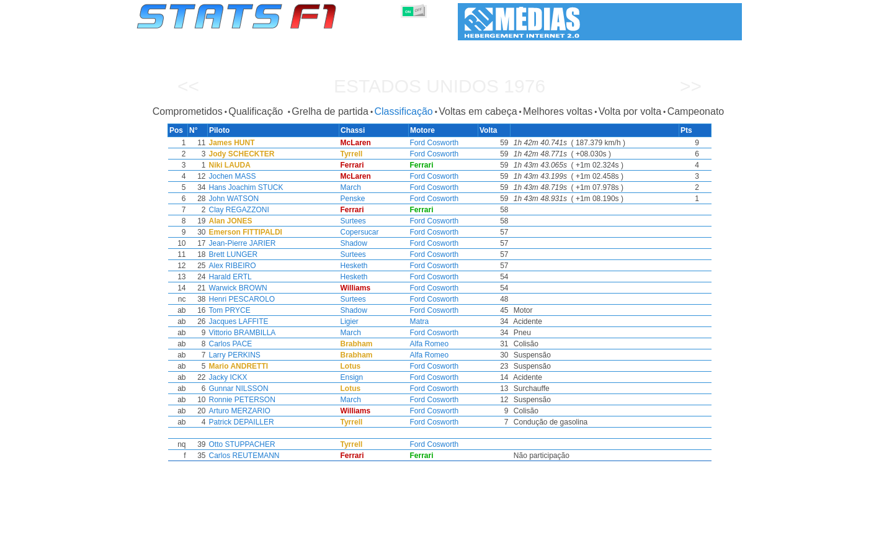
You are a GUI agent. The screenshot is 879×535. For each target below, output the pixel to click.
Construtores (398, 523)
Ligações (640, 523)
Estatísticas (178, 523)
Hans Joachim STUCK (244, 187)
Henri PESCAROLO (240, 299)
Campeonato (696, 111)
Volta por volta (630, 111)
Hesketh (353, 265)
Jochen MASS (230, 176)
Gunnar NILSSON (236, 388)
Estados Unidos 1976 (439, 86)
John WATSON (232, 198)
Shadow (352, 243)
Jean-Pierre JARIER (240, 243)
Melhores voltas (557, 111)
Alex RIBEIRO (230, 265)
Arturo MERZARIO (237, 411)
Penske (351, 198)
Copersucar (358, 232)
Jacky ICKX (226, 377)
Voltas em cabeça (478, 111)
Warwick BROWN (236, 288)
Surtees (352, 221)
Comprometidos (188, 111)
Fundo (679, 523)
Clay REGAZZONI (237, 209)
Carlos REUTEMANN (242, 455)
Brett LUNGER (231, 254)
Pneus (486, 523)
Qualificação (257, 111)
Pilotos (351, 523)
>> (691, 86)
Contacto (719, 523)
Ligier (348, 321)
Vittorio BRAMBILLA (240, 332)
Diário (601, 523)
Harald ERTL (228, 276)
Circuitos (563, 523)
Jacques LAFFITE (236, 321)
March (349, 187)
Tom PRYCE (227, 310)
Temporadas (231, 523)
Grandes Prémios (296, 523)
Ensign (350, 377)
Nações (522, 523)
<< (188, 86)
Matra (419, 321)
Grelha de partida (330, 111)
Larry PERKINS (232, 355)
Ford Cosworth (434, 142)
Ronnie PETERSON (240, 399)
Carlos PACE (228, 343)
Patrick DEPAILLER (239, 422)
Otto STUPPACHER (240, 444)
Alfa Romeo (429, 343)
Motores (448, 523)
